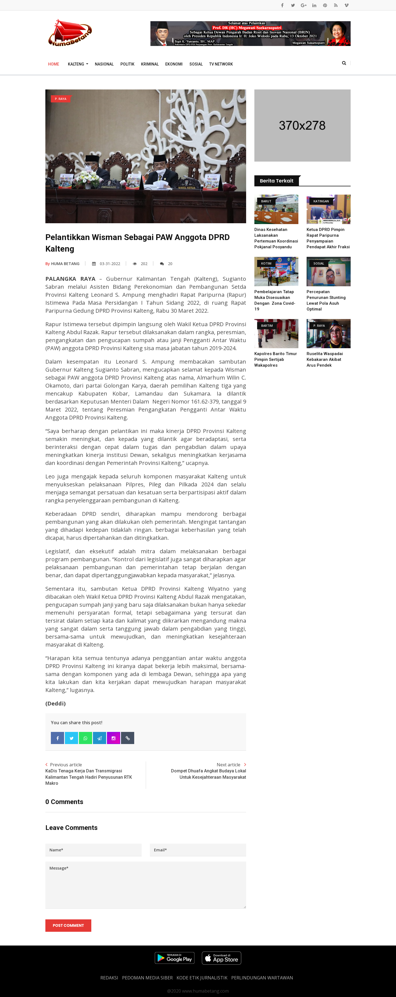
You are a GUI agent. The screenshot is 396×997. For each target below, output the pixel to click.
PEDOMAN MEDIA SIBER (147, 978)
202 (140, 263)
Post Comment (68, 925)
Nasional (104, 64)
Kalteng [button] (76, 64)
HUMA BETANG (62, 263)
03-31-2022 (106, 263)
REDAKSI (109, 978)
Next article (196, 771)
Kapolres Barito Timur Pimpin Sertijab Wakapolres (275, 359)
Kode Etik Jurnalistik (202, 978)
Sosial (196, 64)
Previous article (95, 774)
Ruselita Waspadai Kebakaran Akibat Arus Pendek (325, 359)
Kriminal (150, 64)
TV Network (221, 64)
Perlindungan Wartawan (262, 978)
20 (166, 263)
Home (53, 64)
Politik (127, 64)
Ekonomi (174, 64)
